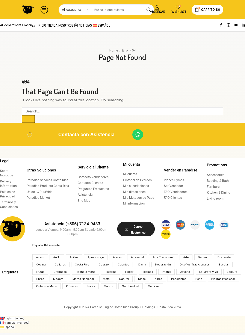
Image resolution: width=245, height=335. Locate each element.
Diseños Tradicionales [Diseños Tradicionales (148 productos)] (198, 265)
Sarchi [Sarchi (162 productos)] (145, 288)
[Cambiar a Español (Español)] (7, 328)
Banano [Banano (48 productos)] (208, 257)
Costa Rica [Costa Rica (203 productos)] (83, 265)
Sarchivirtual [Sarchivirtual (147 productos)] (167, 288)
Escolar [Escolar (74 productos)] (228, 265)
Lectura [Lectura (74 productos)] (41, 280)
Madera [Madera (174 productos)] (79, 280)
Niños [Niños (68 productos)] (182, 280)
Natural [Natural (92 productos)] (147, 280)
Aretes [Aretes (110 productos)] (119, 257)
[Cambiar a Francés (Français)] (15, 324)
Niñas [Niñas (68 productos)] (165, 280)
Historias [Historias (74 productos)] (113, 272)
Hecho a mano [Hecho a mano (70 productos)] (87, 272)
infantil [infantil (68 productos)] (171, 272)
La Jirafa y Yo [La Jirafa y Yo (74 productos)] (214, 272)
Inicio (43, 25)
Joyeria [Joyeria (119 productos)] (190, 272)
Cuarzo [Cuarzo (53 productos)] (105, 265)
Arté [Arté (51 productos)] (191, 257)
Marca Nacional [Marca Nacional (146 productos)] (104, 280)
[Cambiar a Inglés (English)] (12, 320)
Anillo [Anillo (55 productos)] (57, 257)
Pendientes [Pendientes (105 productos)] (203, 280)
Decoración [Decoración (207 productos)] (166, 265)
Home (113, 50)
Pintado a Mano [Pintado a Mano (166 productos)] (81, 288)
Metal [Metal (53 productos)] (128, 280)
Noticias (91, 25)
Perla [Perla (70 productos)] (223, 280)
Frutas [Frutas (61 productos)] (40, 272)
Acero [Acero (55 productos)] (40, 257)
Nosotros (71, 25)
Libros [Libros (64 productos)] (60, 280)
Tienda (55, 25)
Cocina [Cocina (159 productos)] (41, 265)
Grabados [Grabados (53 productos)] (61, 272)
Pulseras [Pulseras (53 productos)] (108, 288)
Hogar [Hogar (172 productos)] (132, 272)
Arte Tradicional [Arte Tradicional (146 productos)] (167, 257)
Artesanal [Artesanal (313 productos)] (140, 257)
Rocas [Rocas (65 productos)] (127, 288)
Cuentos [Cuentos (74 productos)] (125, 265)
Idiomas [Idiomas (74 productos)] (151, 272)
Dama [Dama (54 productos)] (145, 265)
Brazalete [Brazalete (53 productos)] (230, 257)
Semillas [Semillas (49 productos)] (191, 288)
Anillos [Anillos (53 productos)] (75, 257)
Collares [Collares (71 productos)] (60, 265)
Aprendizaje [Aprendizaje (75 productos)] (97, 257)
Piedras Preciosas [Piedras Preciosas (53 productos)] (48, 288)
